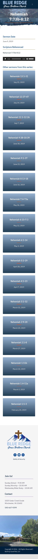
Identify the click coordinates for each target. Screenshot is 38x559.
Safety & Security (19, 459)
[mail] (23, 454)
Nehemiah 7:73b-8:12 (11, 53)
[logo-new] (19, 431)
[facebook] (15, 454)
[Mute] (27, 59)
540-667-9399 (11, 507)
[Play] (5, 59)
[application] (19, 59)
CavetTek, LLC (15, 551)
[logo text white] (15, 1)
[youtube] (19, 454)
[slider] (16, 58)
